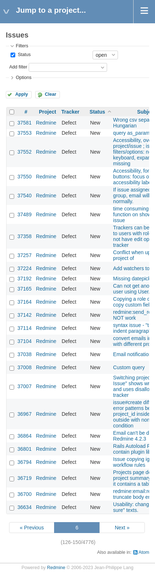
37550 (24, 177)
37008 (24, 367)
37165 (24, 289)
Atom (144, 552)
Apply (21, 94)
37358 (24, 236)
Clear (50, 94)
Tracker (70, 112)
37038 (24, 354)
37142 (24, 315)
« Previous (32, 527)
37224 (24, 268)
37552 (24, 152)
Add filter (18, 67)
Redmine (46, 123)
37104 (24, 341)
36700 (24, 494)
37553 (24, 133)
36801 (24, 449)
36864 (24, 436)
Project (47, 112)
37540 (24, 195)
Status (23, 54)
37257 (24, 255)
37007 (24, 386)
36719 (24, 478)
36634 (24, 507)
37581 (24, 123)
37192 (24, 278)
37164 (24, 302)
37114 (24, 328)
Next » (122, 527)
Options (23, 77)
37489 (24, 214)
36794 (24, 462)
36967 (24, 414)
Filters (22, 45)
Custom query (129, 367)
